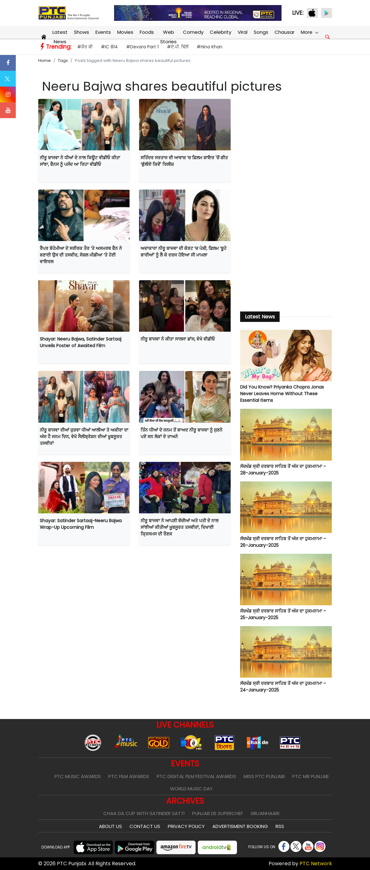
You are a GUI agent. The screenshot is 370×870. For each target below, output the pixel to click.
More (309, 32)
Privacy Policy (186, 826)
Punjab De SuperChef (217, 813)
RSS (280, 826)
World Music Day (191, 788)
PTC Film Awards (128, 776)
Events (103, 32)
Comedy (193, 32)
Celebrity (220, 32)
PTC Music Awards (77, 776)
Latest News (60, 37)
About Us (110, 826)
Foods (147, 32)
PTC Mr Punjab (310, 776)
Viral (242, 32)
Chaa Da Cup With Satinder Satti (144, 813)
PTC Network (316, 863)
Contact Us (145, 826)
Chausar (284, 32)
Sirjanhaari (265, 813)
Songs (261, 32)
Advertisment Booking (240, 826)
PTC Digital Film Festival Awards (196, 776)
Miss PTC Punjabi (264, 776)
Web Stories (168, 37)
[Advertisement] (286, 201)
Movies (125, 32)
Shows (81, 32)
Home (44, 60)
